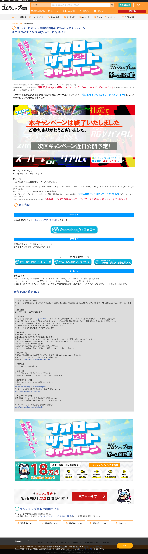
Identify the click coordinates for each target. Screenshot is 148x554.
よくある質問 (69, 11)
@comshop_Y (43, 319)
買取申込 (132, 11)
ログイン (139, 5)
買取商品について (50, 523)
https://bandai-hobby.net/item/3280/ (37, 359)
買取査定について (98, 523)
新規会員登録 (125, 5)
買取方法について (26, 523)
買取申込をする (90, 496)
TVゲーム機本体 (19, 17)
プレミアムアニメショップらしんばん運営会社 (56, 516)
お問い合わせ (100, 11)
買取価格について (74, 523)
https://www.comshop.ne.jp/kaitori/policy (29, 407)
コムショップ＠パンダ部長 (46, 220)
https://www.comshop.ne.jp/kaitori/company (30, 387)
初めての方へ (54, 11)
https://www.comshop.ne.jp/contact (27, 391)
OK (124, 546)
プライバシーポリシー (86, 549)
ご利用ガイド (85, 11)
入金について (122, 523)
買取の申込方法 (38, 11)
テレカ (98, 17)
